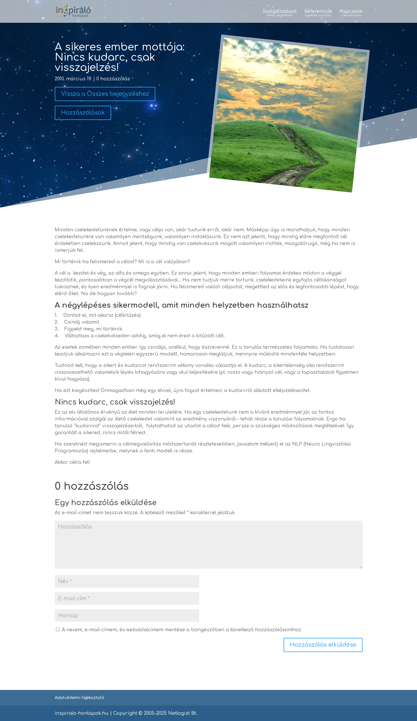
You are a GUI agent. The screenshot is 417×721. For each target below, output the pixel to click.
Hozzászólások (83, 112)
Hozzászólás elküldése (323, 645)
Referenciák (318, 13)
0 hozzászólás (113, 78)
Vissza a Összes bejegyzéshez (105, 94)
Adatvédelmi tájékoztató (79, 698)
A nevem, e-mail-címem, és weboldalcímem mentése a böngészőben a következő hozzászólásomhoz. (182, 629)
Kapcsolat (351, 13)
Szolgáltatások (280, 13)
